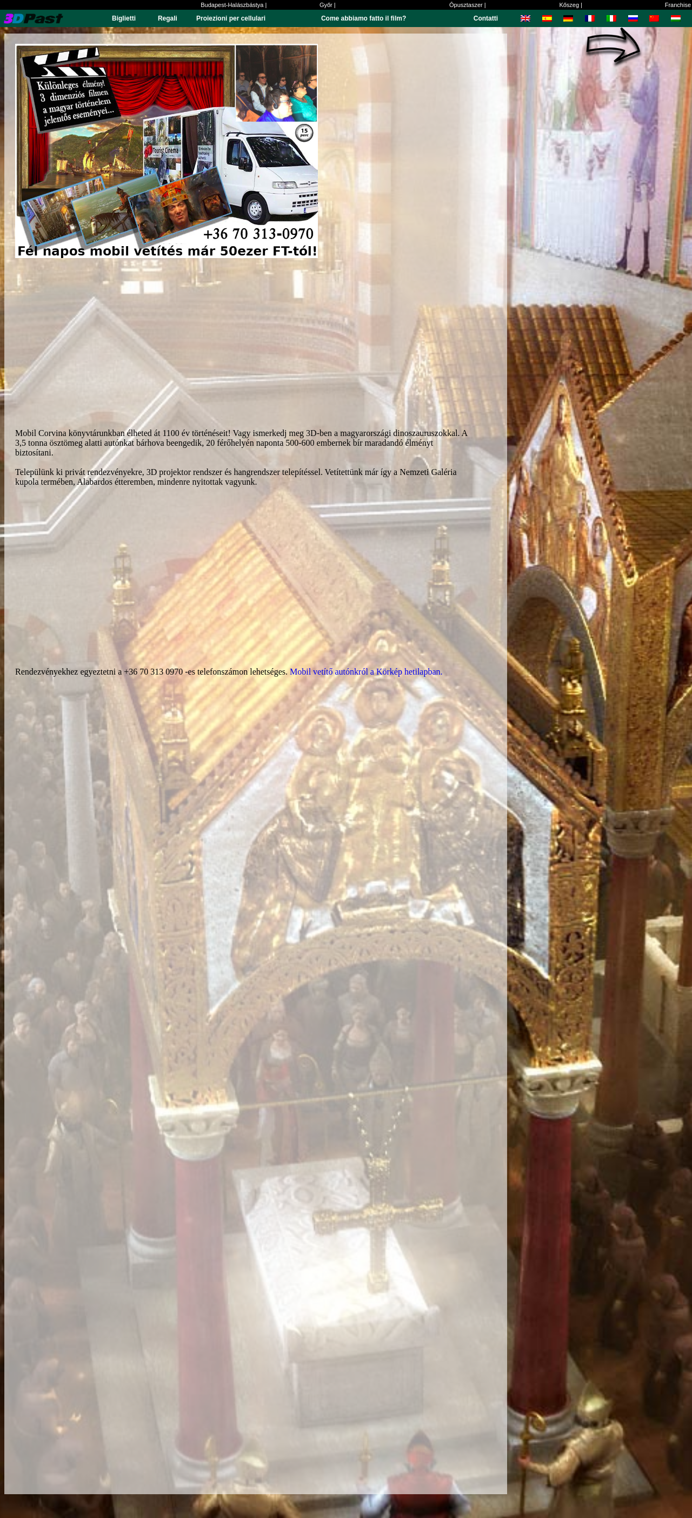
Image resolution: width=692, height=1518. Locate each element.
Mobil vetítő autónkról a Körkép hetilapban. (366, 671)
